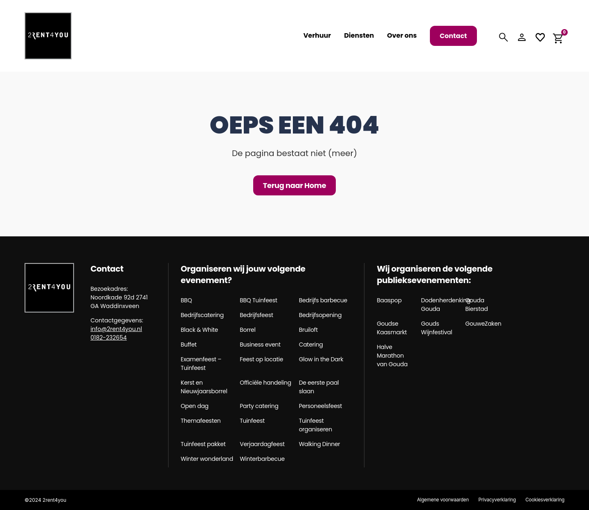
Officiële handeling (265, 383)
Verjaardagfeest (262, 444)
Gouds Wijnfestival (436, 328)
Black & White (199, 330)
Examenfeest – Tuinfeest (201, 363)
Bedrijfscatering (202, 315)
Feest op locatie (261, 359)
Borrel (247, 330)
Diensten (359, 35)
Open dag (195, 406)
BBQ (186, 300)
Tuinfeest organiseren (315, 425)
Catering (311, 344)
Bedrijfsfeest (256, 315)
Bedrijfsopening (320, 315)
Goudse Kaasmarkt (392, 328)
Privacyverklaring (494, 500)
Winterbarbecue (262, 459)
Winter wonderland (207, 459)
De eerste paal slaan (319, 387)
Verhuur (317, 35)
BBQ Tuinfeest (258, 300)
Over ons (402, 35)
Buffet (189, 344)
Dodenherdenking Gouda (440, 304)
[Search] (503, 37)
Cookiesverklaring (544, 500)
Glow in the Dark (321, 359)
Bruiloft (308, 330)
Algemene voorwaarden (438, 500)
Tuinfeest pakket (203, 444)
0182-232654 (108, 337)
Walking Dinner (319, 444)
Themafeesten (201, 421)
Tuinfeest (252, 421)
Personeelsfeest (320, 406)
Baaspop (389, 300)
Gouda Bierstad (476, 304)
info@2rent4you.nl (116, 329)
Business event (260, 344)
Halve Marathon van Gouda (392, 355)
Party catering (259, 406)
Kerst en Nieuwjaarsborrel (204, 387)
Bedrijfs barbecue (323, 300)
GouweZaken (483, 324)
